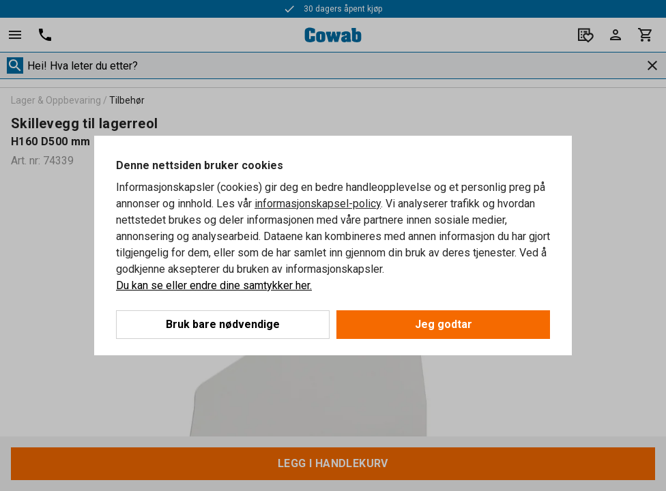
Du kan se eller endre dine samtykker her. (214, 285)
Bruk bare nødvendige (223, 324)
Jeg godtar (443, 324)
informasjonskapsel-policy (318, 203)
